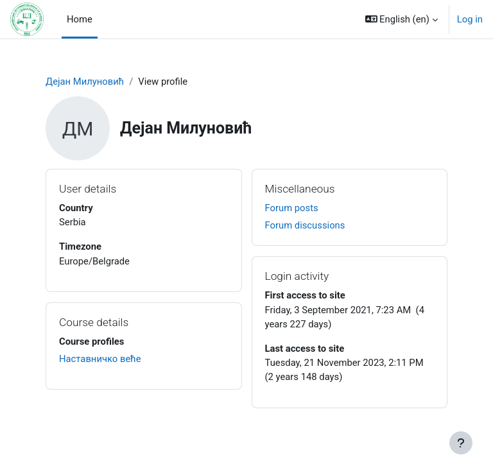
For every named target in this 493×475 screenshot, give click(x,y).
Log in (470, 19)
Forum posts (291, 208)
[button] (401, 19)
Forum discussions (305, 225)
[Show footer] (460, 442)
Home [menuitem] (79, 19)
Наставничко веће (100, 359)
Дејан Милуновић (85, 81)
